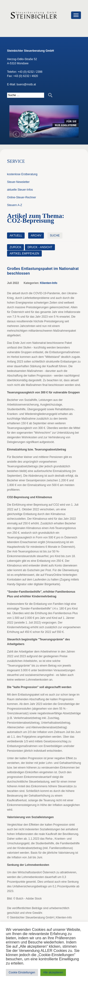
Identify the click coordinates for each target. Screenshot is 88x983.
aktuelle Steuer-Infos (20, 189)
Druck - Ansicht (39, 247)
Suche (55, 235)
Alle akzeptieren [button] (53, 972)
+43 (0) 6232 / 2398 (30, 71)
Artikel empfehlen (24, 253)
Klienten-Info (48, 283)
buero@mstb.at (26, 84)
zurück (15, 247)
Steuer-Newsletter (18, 182)
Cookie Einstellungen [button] (22, 972)
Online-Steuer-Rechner (21, 197)
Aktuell (16, 235)
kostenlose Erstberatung (22, 174)
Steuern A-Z (14, 205)
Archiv (36, 235)
